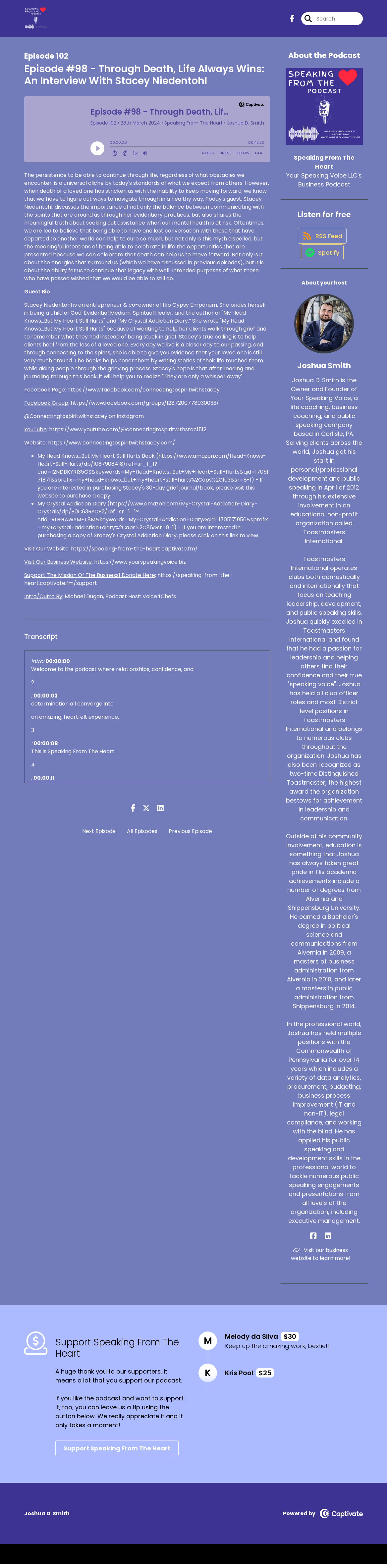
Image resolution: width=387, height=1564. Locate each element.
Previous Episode (190, 837)
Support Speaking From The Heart (117, 1468)
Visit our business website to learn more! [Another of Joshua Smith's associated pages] (324, 1274)
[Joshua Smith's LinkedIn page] (328, 1256)
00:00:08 (45, 749)
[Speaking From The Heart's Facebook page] (292, 22)
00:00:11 (44, 784)
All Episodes (142, 837)
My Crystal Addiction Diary (71, 509)
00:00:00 (57, 667)
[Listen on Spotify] (321, 271)
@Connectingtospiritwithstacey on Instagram (84, 422)
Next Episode (99, 837)
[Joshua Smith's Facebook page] (320, 1256)
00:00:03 (45, 701)
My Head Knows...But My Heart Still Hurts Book (96, 462)
